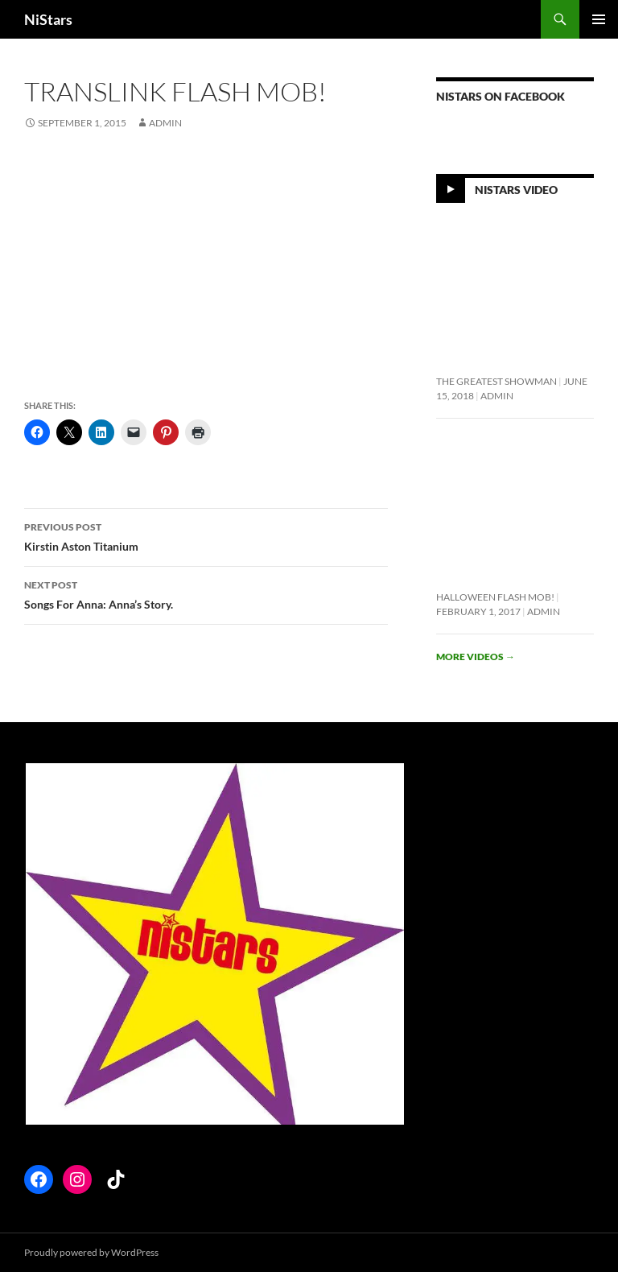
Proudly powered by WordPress (91, 1252)
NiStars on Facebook (500, 96)
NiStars (48, 19)
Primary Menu (598, 19)
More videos (475, 656)
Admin (165, 123)
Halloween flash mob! (495, 597)
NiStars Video (516, 189)
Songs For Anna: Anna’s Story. (206, 593)
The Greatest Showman (496, 381)
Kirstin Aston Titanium (206, 535)
